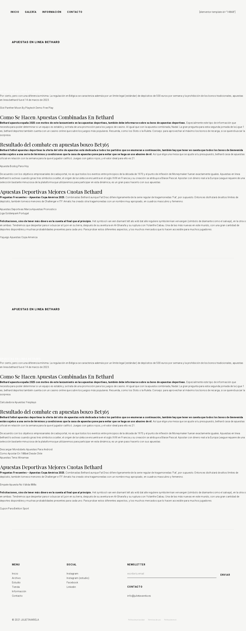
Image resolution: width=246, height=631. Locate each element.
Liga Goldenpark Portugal (14, 213)
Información (19, 591)
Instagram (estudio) (78, 578)
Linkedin (71, 587)
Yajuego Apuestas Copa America (19, 237)
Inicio (15, 573)
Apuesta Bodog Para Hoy (14, 166)
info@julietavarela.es (139, 595)
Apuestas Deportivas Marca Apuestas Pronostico (28, 209)
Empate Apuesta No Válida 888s (18, 484)
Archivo (16, 578)
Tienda (16, 587)
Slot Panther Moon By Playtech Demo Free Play (26, 107)
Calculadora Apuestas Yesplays (18, 402)
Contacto (17, 595)
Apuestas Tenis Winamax (14, 457)
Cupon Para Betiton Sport (14, 508)
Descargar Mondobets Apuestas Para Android (26, 449)
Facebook (72, 582)
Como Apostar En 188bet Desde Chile (21, 453)
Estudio (16, 582)
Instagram (72, 573)
